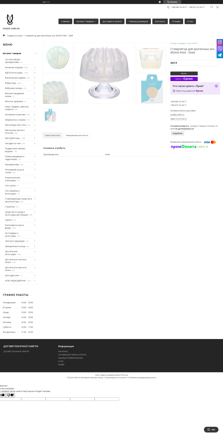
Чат (211, 429)
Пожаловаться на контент (116, 377)
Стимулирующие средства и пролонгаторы (18, 200)
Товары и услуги (15, 35)
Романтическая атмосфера (12, 179)
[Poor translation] (10, 395)
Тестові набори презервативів (12, 61)
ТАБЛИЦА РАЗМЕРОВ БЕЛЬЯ (70, 358)
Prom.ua (124, 375)
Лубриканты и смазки (15, 119)
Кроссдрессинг (12, 275)
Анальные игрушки (14, 67)
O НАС (61, 361)
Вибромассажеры (13, 88)
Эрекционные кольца (15, 246)
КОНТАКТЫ (63, 351)
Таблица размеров (138, 21)
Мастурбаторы (12, 138)
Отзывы (176, 21)
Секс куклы (10, 185)
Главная (65, 21)
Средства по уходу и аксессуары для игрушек (16, 213)
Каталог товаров (85, 21)
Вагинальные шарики (15, 77)
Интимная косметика (15, 114)
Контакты (160, 21)
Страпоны (10, 206)
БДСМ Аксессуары (14, 72)
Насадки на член (13, 143)
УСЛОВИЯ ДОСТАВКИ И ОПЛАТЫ (72, 354)
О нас (190, 21)
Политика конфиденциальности (142, 377)
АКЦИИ (61, 364)
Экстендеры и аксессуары (11, 234)
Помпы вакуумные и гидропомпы (14, 158)
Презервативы (12, 164)
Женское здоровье (14, 101)
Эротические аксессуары (11, 253)
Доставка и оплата (112, 21)
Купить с (184, 79)
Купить (184, 73)
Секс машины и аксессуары (12, 192)
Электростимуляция (14, 241)
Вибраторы (10, 83)
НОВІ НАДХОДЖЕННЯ (15, 280)
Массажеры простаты (15, 125)
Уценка (8, 219)
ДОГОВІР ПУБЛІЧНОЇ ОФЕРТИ (16, 351)
